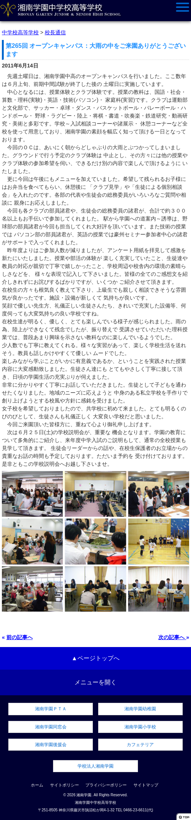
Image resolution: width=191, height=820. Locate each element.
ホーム (37, 785)
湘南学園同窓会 (51, 727)
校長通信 (55, 32)
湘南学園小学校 (140, 727)
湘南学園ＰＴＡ (51, 708)
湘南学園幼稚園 (140, 708)
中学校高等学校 (20, 32)
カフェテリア (140, 744)
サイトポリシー (64, 785)
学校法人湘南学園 (95, 766)
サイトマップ (145, 785)
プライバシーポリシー (106, 785)
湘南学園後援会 (51, 744)
